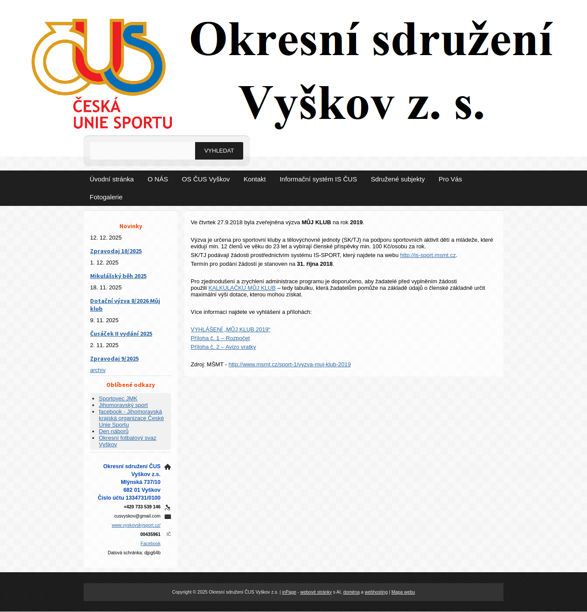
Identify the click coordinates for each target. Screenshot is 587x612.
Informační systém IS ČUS (318, 179)
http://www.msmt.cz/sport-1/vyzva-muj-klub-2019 (289, 364)
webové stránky (316, 592)
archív (97, 370)
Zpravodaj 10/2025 (116, 251)
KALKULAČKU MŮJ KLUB (242, 288)
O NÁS (158, 179)
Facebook (150, 543)
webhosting (376, 592)
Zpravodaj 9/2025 (114, 358)
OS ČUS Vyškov (206, 179)
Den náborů (114, 431)
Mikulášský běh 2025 (118, 276)
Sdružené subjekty (398, 179)
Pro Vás (450, 179)
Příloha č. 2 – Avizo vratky (223, 347)
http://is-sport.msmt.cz (428, 255)
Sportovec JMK (118, 398)
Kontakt (255, 179)
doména (351, 592)
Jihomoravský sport (123, 405)
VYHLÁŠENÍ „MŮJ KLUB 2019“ (230, 329)
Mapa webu (403, 592)
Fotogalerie (106, 197)
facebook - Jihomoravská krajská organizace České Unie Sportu (131, 418)
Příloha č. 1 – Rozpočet (220, 338)
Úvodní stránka (112, 179)
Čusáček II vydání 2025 (121, 333)
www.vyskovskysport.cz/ (136, 525)
